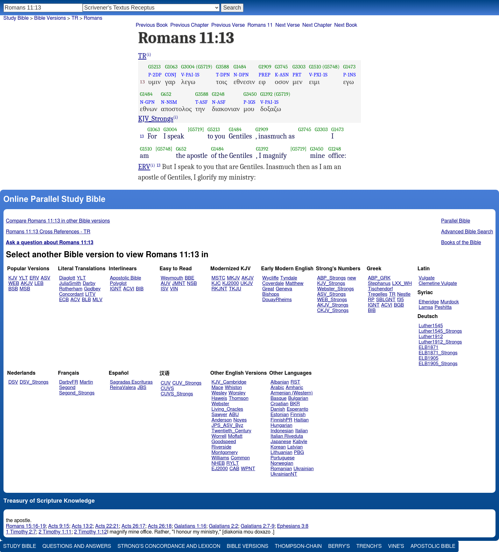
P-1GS (249, 102)
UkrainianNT (284, 474)
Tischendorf (380, 289)
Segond (67, 387)
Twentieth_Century (231, 430)
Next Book (345, 25)
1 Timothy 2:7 (21, 531)
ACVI (128, 289)
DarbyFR (68, 382)
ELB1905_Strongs (438, 363)
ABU (234, 414)
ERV (144, 167)
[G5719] (196, 129)
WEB (13, 283)
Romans (93, 18)
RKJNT (220, 289)
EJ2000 (220, 468)
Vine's (396, 546)
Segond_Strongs (77, 393)
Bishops (270, 294)
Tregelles (377, 294)
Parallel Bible (455, 220)
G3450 (250, 94)
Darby (89, 283)
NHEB (218, 463)
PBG (299, 452)
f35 (400, 299)
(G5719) (204, 67)
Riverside (221, 447)
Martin (86, 382)
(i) (148, 54)
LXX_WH (402, 283)
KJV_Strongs (155, 119)
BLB (86, 299)
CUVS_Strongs (177, 394)
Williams (220, 458)
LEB (38, 283)
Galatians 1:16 (190, 526)
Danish (278, 409)
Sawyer (220, 414)
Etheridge (429, 302)
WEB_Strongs (332, 299)
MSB (24, 289)
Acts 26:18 (160, 526)
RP (371, 299)
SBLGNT (386, 299)
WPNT (248, 468)
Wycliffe (270, 278)
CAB (234, 468)
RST (295, 382)
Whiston (233, 387)
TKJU (235, 289)
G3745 (281, 67)
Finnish (298, 414)
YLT (23, 278)
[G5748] (164, 149)
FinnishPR (281, 420)
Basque (279, 398)
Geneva (284, 289)
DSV (13, 382)
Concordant (71, 294)
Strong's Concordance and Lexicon (168, 546)
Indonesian (282, 430)
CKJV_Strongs (332, 310)
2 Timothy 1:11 (55, 531)
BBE (189, 278)
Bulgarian (298, 398)
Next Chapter (317, 25)
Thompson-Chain (298, 546)
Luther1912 (431, 336)
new (352, 278)
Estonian (280, 414)
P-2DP (155, 75)
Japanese (281, 441)
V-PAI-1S (190, 75)
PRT (296, 75)
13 (142, 136)
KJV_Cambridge (229, 382)
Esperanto (297, 409)
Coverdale (273, 283)
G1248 (218, 94)
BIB (140, 289)
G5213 (154, 67)
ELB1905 (429, 358)
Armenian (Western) (292, 393)
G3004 (187, 67)
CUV (166, 383)
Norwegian (282, 463)
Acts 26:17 (133, 526)
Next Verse (287, 25)
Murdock (449, 302)
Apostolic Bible (433, 546)
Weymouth (172, 278)
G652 (166, 94)
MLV (97, 299)
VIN (174, 289)
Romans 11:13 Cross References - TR (48, 231)
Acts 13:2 (82, 526)
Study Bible (16, 18)
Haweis (219, 398)
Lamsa (426, 307)
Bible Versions (50, 18)
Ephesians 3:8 (292, 526)
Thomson (239, 398)
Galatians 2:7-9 (257, 526)
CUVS (167, 388)
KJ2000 (230, 283)
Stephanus (379, 283)
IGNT (116, 289)
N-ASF (219, 102)
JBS (141, 387)
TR (74, 18)
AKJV (27, 283)
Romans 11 (260, 25)
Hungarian (281, 425)
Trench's (369, 546)
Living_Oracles (227, 409)
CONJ (170, 75)
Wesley (219, 393)
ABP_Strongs (331, 278)
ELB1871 (429, 347)
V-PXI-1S (318, 75)
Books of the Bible (461, 242)
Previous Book (152, 25)
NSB (192, 283)
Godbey (92, 289)
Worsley (236, 393)
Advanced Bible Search (467, 231)
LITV (90, 294)
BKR (295, 403)
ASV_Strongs (331, 294)
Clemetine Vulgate (438, 283)
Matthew (294, 283)
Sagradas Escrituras (131, 382)
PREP (265, 75)
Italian (301, 430)
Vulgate (427, 278)
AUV (166, 283)
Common (240, 458)
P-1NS (349, 75)
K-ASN (282, 75)
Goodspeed (224, 441)
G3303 (299, 67)
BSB (13, 289)
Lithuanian (281, 452)
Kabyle (300, 441)
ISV (164, 289)
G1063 (171, 67)
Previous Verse (228, 25)
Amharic (294, 387)
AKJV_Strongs (332, 305)
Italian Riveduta (287, 436)
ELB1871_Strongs (438, 352)
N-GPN (147, 102)
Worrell (219, 436)
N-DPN (241, 75)
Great (268, 289)
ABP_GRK (379, 278)
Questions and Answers (76, 546)
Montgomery (225, 452)
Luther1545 (431, 325)
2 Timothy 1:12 (90, 531)
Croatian (279, 403)
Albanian (280, 382)
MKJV (233, 278)
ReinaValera (123, 387)
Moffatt (235, 436)
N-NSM (169, 102)
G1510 (315, 67)
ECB (64, 299)
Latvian (295, 447)
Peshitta (443, 307)
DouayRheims (277, 299)
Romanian (281, 468)
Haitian (301, 420)
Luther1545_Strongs (440, 331)
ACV (75, 299)
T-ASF (201, 102)
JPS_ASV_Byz (227, 425)
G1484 (240, 67)
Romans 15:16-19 (26, 526)
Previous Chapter (189, 25)
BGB (399, 305)
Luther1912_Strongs (440, 342)
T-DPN (223, 75)
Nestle (404, 294)
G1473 (349, 67)
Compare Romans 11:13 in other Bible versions (58, 220)
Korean (278, 447)
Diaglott (67, 278)
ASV (45, 278)
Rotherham (70, 289)
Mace (217, 387)
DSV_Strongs (34, 382)
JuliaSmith (70, 283)
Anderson (222, 420)
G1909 (265, 67)
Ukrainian (303, 468)
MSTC (218, 278)
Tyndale (288, 278)
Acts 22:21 (107, 526)
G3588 (222, 67)
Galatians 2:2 (223, 526)
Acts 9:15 (58, 526)
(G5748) (331, 67)
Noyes (240, 420)
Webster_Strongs (335, 289)
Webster (220, 403)
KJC (216, 283)
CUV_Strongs (186, 383)
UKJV (247, 283)
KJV (12, 278)
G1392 (266, 94)
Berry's (339, 546)
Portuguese (283, 458)
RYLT (232, 463)
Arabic (277, 387)
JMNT (179, 283)
